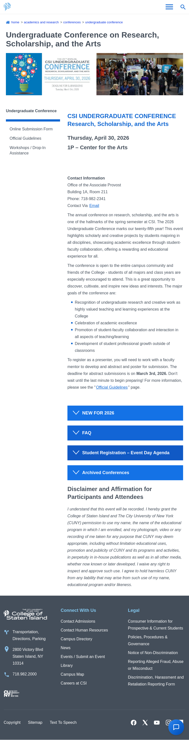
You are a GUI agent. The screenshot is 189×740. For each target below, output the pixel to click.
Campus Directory (76, 639)
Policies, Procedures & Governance (148, 640)
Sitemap (35, 722)
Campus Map (72, 674)
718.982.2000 (25, 674)
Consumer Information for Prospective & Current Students (155, 624)
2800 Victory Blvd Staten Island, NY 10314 (28, 656)
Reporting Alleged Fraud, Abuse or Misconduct (156, 665)
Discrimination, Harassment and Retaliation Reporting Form (156, 680)
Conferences (72, 22)
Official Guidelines (25, 138)
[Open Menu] (169, 7)
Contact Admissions (78, 621)
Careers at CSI (74, 683)
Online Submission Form (31, 129)
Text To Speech (63, 722)
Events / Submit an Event (83, 657)
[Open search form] (183, 7)
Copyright (12, 722)
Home (15, 22)
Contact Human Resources (84, 630)
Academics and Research (41, 22)
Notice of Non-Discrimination (153, 653)
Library (67, 665)
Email (94, 206)
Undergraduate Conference (104, 22)
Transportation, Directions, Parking (29, 635)
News (66, 648)
